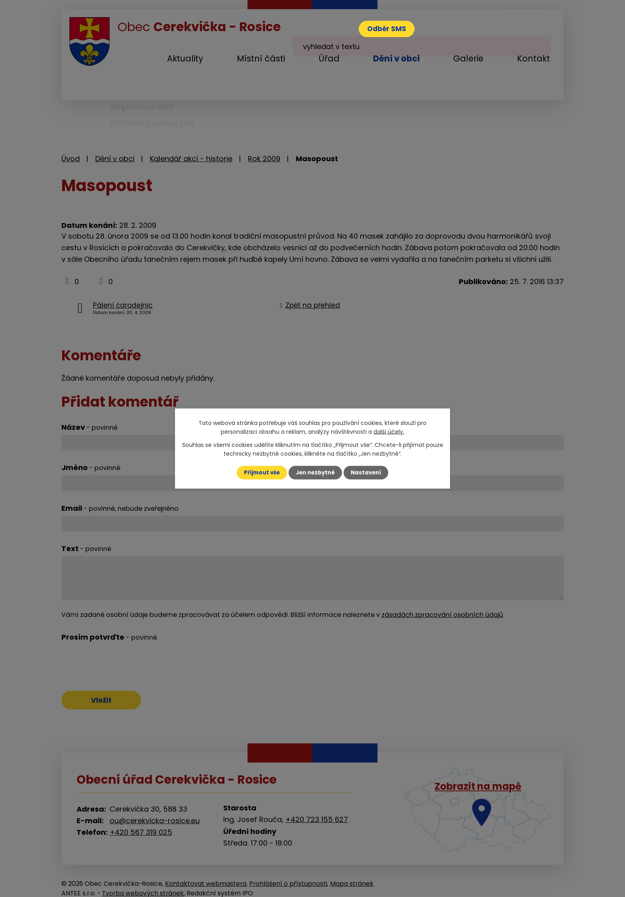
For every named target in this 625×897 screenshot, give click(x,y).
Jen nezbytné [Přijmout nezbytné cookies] (315, 472)
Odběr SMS (389, 30)
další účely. (388, 431)
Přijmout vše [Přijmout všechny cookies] (260, 472)
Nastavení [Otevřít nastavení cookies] (368, 472)
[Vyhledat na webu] (496, 19)
